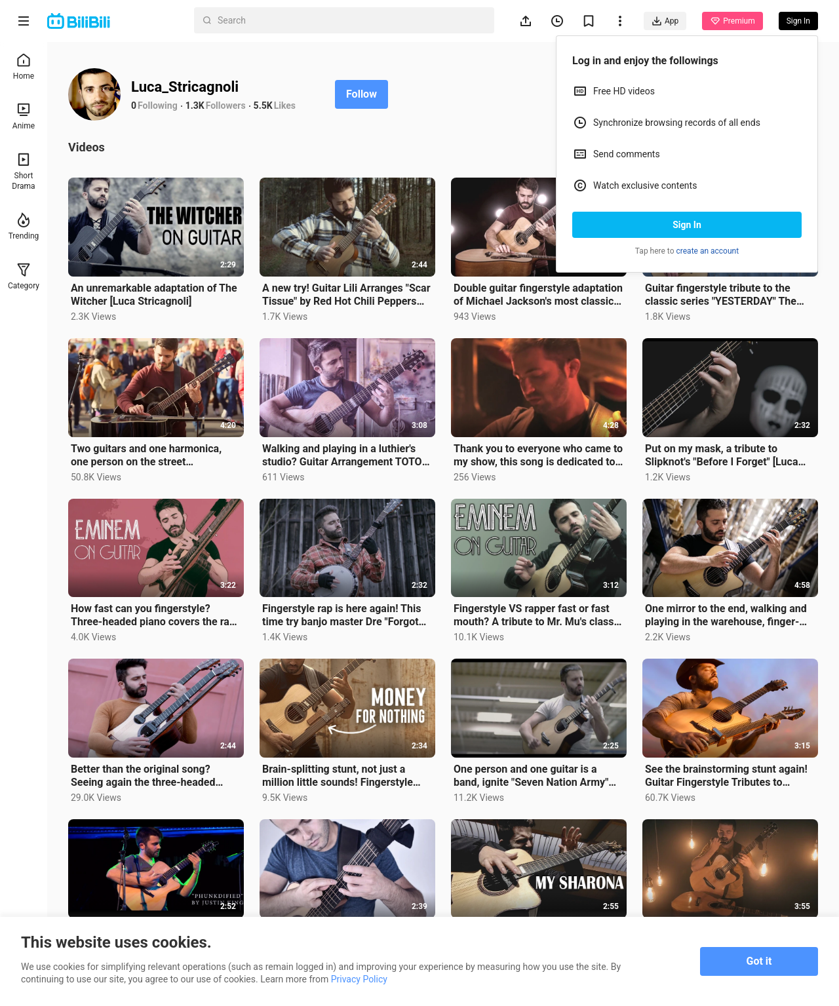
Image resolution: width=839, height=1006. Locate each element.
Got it (759, 961)
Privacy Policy (359, 979)
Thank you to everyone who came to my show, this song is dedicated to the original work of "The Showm (538, 455)
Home (23, 66)
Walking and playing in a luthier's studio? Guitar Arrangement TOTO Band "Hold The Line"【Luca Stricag (346, 455)
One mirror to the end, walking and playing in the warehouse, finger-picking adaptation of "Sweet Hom (726, 615)
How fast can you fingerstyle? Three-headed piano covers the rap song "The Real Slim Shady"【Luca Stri (153, 615)
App (665, 21)
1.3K (195, 105)
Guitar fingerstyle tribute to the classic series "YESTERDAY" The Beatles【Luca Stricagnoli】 (720, 295)
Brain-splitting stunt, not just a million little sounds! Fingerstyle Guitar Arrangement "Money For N (341, 776)
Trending (24, 226)
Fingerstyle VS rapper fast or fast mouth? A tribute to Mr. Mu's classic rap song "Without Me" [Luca (538, 615)
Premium (732, 21)
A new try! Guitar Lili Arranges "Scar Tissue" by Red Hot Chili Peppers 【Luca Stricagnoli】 (346, 295)
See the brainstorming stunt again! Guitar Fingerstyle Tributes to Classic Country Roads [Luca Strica (727, 776)
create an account (707, 251)
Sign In (687, 225)
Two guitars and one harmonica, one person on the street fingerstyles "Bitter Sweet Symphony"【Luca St (146, 455)
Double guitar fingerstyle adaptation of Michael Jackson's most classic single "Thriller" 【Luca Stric (538, 295)
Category (23, 276)
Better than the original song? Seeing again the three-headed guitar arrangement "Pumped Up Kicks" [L (146, 776)
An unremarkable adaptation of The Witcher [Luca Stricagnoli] (154, 294)
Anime (23, 116)
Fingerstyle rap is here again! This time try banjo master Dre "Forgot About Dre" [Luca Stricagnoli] (341, 615)
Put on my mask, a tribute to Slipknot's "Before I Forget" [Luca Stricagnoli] (721, 455)
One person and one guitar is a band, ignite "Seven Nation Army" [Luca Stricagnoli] (531, 776)
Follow (361, 94)
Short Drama (23, 171)
